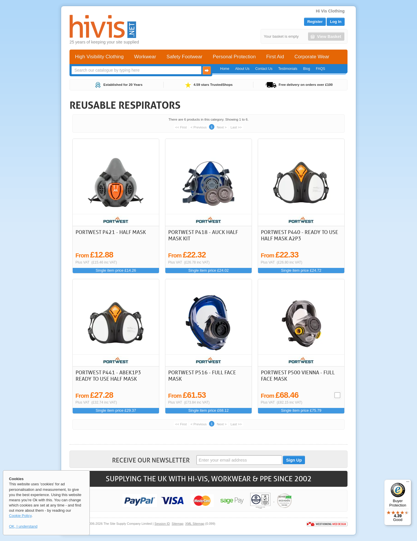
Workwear (145, 56)
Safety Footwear (184, 56)
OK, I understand (23, 526)
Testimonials (287, 69)
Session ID (162, 523)
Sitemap (178, 523)
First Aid (275, 56)
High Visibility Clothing (99, 56)
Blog (306, 69)
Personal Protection (234, 56)
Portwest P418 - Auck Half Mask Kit (203, 235)
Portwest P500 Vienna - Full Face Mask (298, 375)
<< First (181, 127)
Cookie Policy (20, 515)
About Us (242, 69)
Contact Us (263, 69)
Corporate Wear (312, 56)
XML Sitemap (194, 523)
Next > (222, 127)
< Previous (199, 127)
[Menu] (407, 483)
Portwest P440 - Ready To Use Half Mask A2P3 (299, 235)
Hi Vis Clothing (330, 11)
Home (224, 69)
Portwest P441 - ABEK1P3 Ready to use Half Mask (108, 375)
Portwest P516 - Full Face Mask (202, 375)
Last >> (236, 127)
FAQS (320, 69)
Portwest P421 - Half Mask (111, 232)
